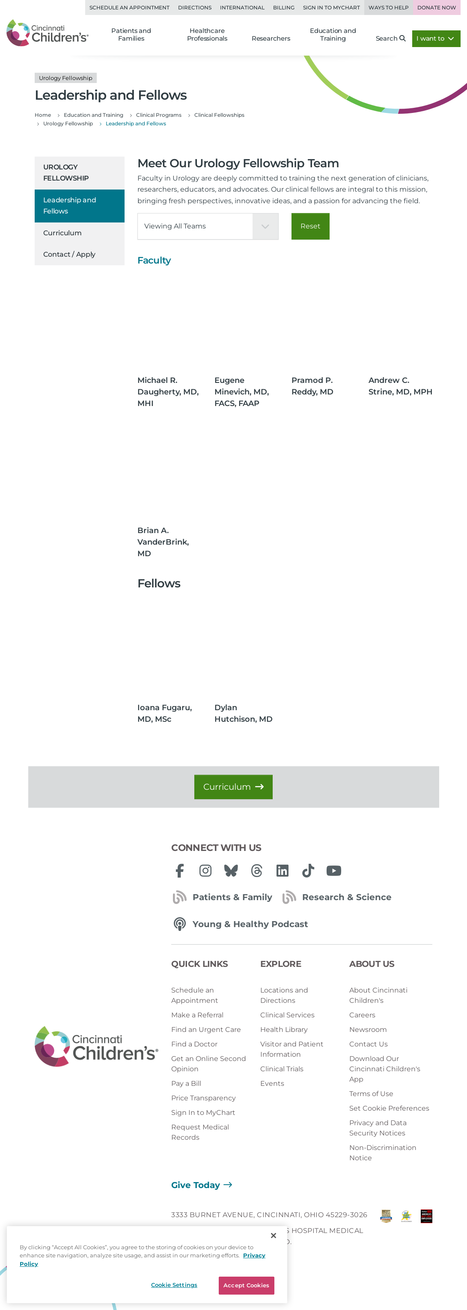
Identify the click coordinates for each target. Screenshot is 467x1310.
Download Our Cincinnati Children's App (384, 1069)
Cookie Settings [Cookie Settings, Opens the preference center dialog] (174, 1284)
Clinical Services (287, 1015)
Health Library (284, 1029)
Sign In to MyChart (203, 1112)
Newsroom (368, 1029)
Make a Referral (197, 1015)
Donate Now (436, 7)
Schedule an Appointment (129, 7)
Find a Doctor (194, 1044)
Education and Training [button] (333, 35)
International (242, 7)
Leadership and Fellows (69, 205)
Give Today (195, 1185)
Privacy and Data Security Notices (378, 1128)
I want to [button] (435, 38)
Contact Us (368, 1044)
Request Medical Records (200, 1132)
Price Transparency (203, 1098)
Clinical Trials (281, 1069)
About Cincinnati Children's (378, 995)
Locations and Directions (284, 995)
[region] (147, 1264)
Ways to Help (389, 7)
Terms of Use (371, 1094)
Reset (310, 226)
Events (272, 1083)
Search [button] (391, 38)
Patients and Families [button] (131, 35)
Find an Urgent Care (206, 1029)
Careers (362, 1015)
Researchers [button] (271, 38)
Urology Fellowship (66, 172)
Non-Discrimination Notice (382, 1153)
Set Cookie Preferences (389, 1108)
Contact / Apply (69, 254)
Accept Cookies (246, 1285)
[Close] (273, 1235)
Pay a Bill (186, 1083)
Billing (283, 7)
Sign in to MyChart (331, 7)
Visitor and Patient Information (292, 1049)
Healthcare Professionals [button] (207, 35)
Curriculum (62, 233)
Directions (194, 7)
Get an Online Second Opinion (208, 1064)
